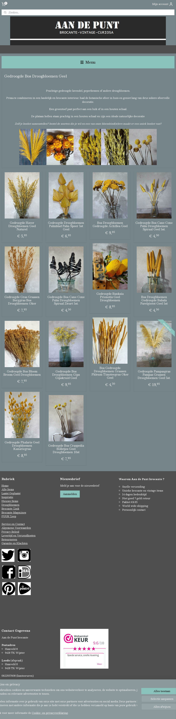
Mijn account (162, 4)
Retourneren (9, 539)
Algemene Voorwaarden (16, 528)
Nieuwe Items (10, 501)
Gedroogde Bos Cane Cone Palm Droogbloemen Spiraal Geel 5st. (154, 226)
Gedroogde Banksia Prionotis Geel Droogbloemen (110, 297)
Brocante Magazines (14, 512)
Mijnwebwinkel (124, 712)
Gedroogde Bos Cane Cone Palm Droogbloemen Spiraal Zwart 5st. (66, 300)
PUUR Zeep (9, 516)
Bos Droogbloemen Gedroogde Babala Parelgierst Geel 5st (154, 300)
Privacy (7, 532)
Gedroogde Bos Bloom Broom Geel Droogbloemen (22, 373)
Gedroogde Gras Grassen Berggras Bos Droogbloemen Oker (22, 300)
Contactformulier (12, 683)
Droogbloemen (10, 505)
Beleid (15, 532)
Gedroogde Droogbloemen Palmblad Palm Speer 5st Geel (66, 226)
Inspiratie (7, 497)
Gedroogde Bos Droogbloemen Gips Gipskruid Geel (66, 375)
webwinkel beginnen (94, 712)
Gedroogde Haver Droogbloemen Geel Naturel (22, 226)
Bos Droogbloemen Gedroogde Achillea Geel (110, 224)
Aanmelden (70, 494)
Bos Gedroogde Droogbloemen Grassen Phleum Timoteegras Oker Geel (110, 372)
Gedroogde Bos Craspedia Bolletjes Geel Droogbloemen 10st (66, 449)
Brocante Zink (10, 508)
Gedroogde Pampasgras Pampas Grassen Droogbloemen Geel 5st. (154, 375)
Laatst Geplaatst (11, 493)
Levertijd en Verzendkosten (19, 535)
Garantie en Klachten (15, 543)
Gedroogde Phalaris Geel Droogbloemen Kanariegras (22, 446)
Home (5, 486)
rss (80, 712)
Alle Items (8, 489)
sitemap (74, 712)
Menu (88, 62)
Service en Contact (13, 524)
